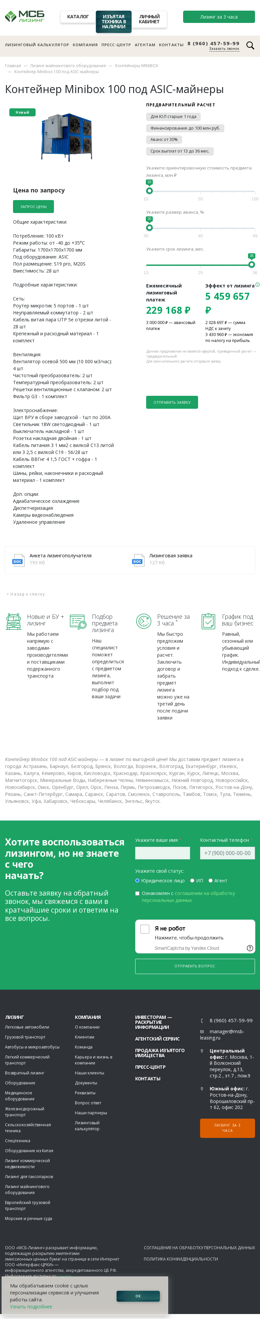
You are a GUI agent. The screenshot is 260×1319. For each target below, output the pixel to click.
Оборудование (20, 1083)
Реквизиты (85, 1093)
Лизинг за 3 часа (219, 17)
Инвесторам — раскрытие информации (153, 1022)
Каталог (78, 16)
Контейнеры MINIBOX (136, 65)
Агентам (145, 44)
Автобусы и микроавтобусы (32, 1047)
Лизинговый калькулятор (37, 44)
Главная (13, 65)
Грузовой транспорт (25, 1037)
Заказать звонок (224, 48)
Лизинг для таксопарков (29, 1176)
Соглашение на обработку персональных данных (199, 1248)
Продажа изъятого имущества (160, 1052)
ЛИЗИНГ (14, 1017)
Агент (220, 880)
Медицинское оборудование (20, 1096)
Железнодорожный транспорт (24, 1112)
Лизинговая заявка (170, 555)
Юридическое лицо (163, 880)
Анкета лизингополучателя (61, 555)
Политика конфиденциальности (181, 1259)
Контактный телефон (224, 840)
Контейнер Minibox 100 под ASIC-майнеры (56, 71)
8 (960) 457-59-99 (213, 43)
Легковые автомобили (27, 1027)
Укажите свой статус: (159, 871)
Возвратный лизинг (24, 1073)
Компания (85, 44)
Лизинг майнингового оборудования (68, 65)
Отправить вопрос (194, 966)
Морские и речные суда (28, 1218)
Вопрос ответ (88, 1103)
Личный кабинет (149, 19)
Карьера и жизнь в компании (93, 1060)
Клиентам (84, 1037)
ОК (138, 1296)
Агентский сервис (157, 1039)
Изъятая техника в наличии (114, 21)
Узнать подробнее (31, 1306)
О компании (87, 1027)
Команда (84, 1047)
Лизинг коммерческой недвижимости (27, 1163)
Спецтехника (17, 1141)
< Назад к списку (25, 594)
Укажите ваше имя (156, 840)
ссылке (64, 1276)
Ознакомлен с (188, 896)
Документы (86, 1083)
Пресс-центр (116, 44)
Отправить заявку (172, 402)
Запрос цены (33, 206)
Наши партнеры (91, 1113)
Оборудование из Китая (29, 1151)
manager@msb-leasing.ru (222, 1034)
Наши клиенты (89, 1073)
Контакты (171, 44)
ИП (199, 880)
